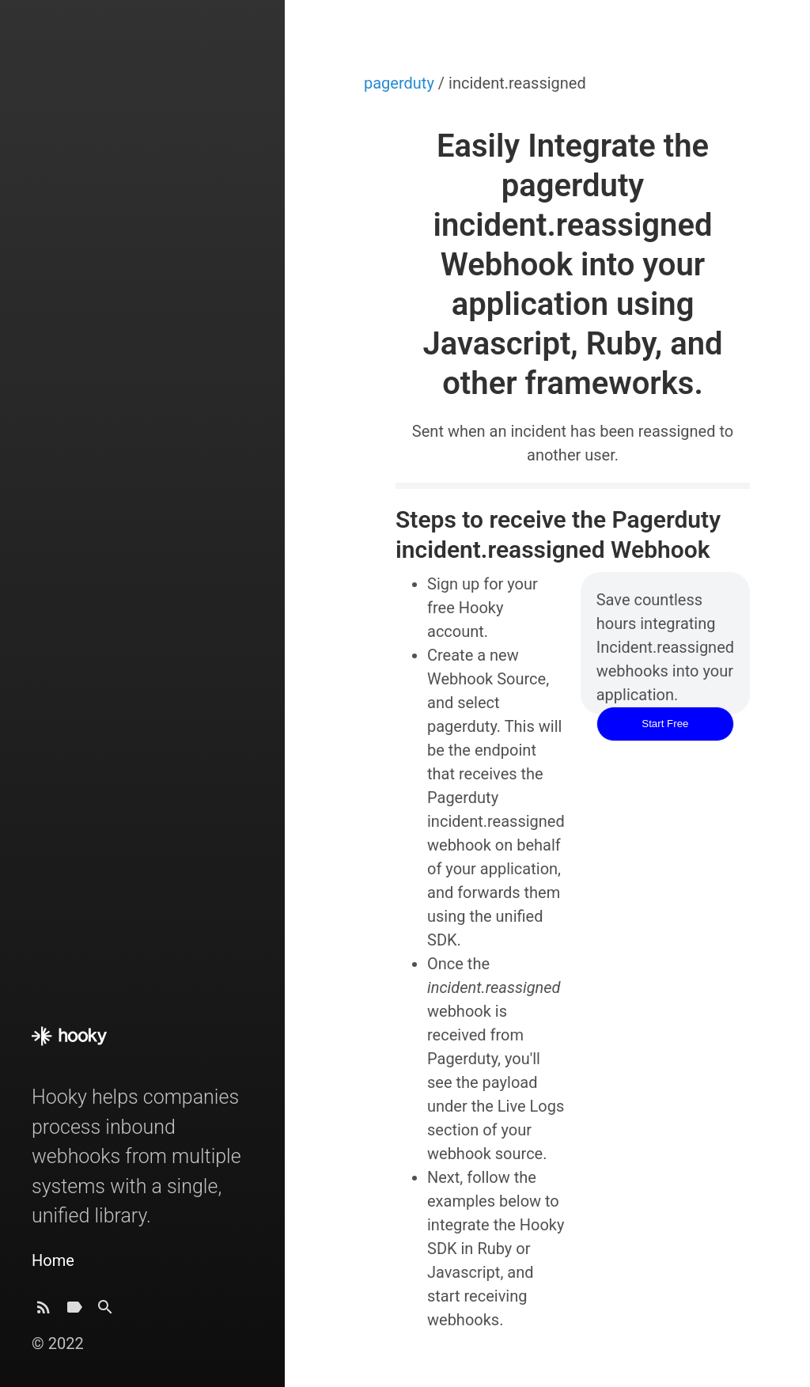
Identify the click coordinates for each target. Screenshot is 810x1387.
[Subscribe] (43, 1311)
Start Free (665, 724)
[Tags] (74, 1311)
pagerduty (401, 83)
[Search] (105, 1311)
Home (53, 1260)
